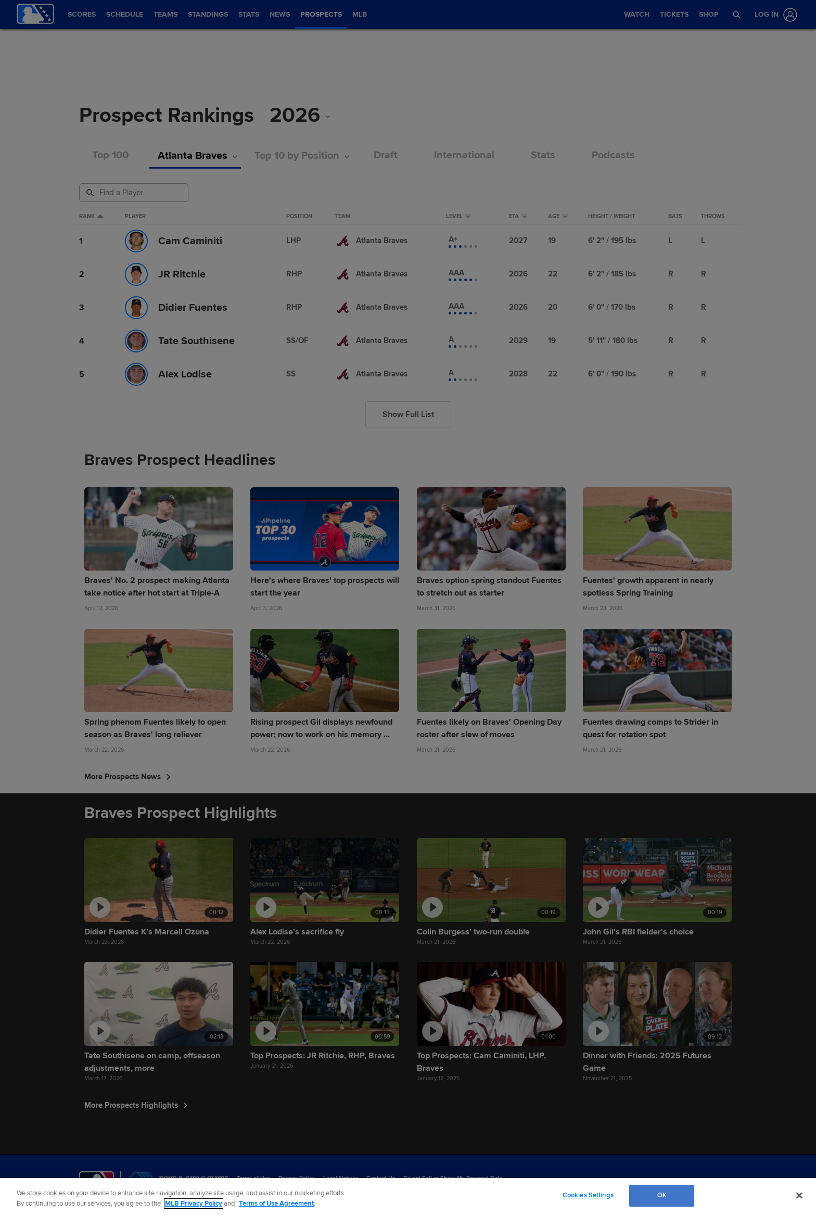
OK (662, 1195)
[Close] (799, 1195)
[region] (408, 1196)
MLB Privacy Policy (193, 1203)
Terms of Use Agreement (276, 1203)
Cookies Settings (588, 1195)
